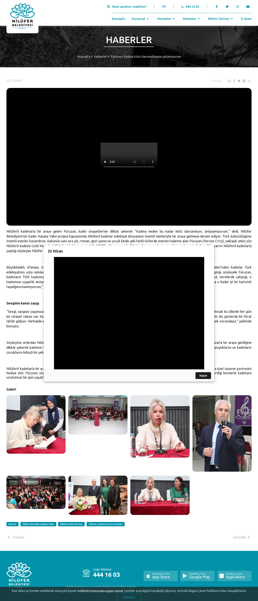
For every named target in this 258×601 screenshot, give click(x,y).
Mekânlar (191, 18)
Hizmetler (166, 18)
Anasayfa (118, 18)
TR (164, 6)
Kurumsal (140, 18)
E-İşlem (246, 18)
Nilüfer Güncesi (221, 18)
